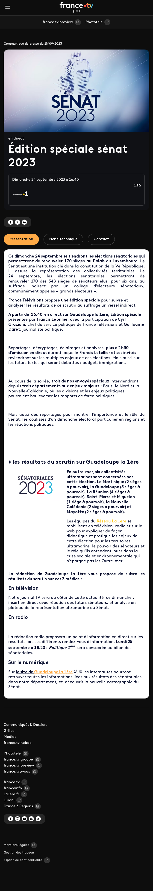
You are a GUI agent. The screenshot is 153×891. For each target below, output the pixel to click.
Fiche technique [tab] (63, 239)
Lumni (9, 800)
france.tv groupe (18, 759)
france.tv (12, 782)
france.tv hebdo (18, 743)
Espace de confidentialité (23, 860)
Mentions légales (16, 845)
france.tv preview (58, 22)
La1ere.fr (11, 794)
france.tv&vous (17, 771)
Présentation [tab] (21, 239)
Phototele (94, 22)
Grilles (9, 731)
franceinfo (13, 788)
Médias (10, 737)
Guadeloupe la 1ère (53, 672)
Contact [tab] (101, 239)
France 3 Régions (18, 806)
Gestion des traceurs (19, 852)
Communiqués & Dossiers (25, 725)
